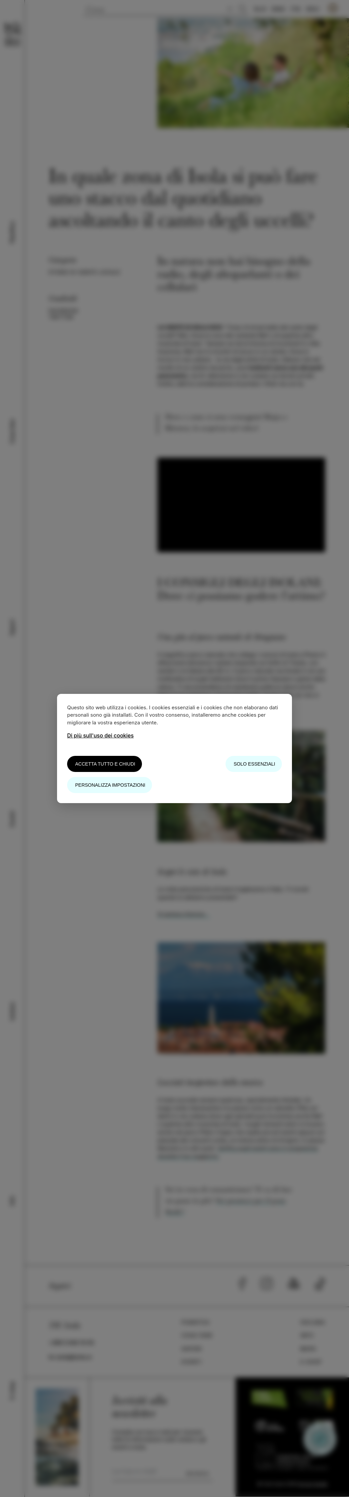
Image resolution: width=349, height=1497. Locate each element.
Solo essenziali (254, 764)
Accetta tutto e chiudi (105, 764)
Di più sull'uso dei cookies (100, 735)
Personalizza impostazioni (110, 785)
